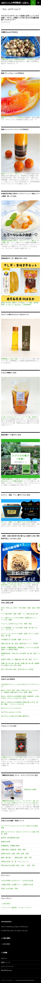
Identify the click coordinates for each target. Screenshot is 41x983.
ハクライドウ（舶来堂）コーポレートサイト (16, 907)
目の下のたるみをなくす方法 (11, 712)
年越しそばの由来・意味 (9, 888)
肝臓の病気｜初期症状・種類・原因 (13, 849)
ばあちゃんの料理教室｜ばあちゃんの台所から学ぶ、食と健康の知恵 (16, 2)
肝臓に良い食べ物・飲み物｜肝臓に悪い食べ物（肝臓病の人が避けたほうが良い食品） (20, 664)
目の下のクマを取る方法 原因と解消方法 (15, 716)
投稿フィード (5, 962)
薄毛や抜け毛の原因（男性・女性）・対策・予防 (18, 865)
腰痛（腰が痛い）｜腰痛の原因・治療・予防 (16, 857)
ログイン (4, 958)
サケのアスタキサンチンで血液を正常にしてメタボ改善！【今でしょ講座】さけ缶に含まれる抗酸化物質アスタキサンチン (20, 18)
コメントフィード (7, 966)
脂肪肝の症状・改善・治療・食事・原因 (15, 853)
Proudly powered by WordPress (25, 980)
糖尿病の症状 (5, 842)
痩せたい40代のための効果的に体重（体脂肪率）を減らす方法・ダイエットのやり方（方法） (20, 697)
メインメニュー (38, 2)
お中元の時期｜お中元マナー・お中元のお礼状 (17, 880)
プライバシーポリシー (7, 980)
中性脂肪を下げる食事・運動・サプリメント (16, 639)
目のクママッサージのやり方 (11, 708)
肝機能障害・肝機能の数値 (10, 846)
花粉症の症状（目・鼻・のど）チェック (15, 861)
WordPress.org (6, 970)
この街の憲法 (5, 903)
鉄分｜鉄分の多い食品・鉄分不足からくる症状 (17, 669)
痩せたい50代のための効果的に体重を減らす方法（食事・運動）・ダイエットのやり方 (19, 703)
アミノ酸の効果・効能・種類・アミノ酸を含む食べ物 (19, 614)
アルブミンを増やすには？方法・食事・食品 (16, 624)
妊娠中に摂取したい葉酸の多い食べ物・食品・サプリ (19, 659)
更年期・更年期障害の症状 (10, 838)
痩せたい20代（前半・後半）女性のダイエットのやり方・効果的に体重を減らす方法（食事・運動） (19, 691)
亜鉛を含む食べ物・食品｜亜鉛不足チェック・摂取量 (19, 643)
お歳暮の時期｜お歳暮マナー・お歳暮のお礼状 (17, 884)
